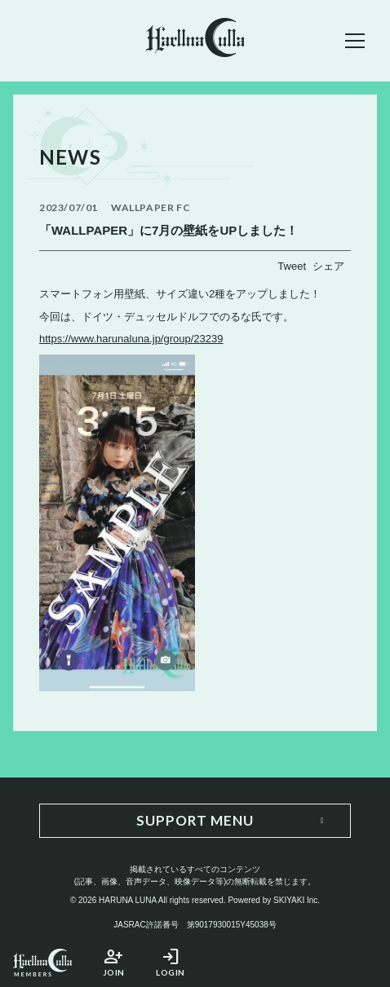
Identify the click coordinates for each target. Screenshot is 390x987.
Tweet (291, 266)
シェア (328, 266)
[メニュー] (355, 41)
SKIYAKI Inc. (296, 900)
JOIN (113, 962)
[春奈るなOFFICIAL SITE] (195, 40)
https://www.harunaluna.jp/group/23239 (131, 339)
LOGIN (170, 962)
